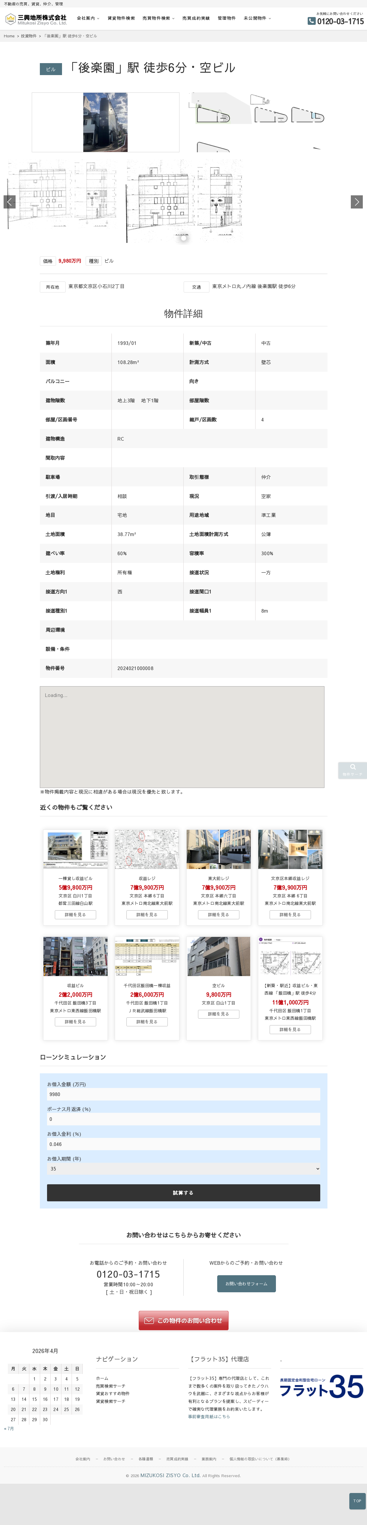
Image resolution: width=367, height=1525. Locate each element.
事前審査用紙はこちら (209, 1471)
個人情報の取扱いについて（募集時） (260, 1514)
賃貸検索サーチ (111, 1456)
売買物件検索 (156, 18)
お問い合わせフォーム (246, 1339)
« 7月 (9, 1483)
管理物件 (227, 18)
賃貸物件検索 (121, 18)
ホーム (102, 1433)
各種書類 (145, 1514)
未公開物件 (255, 18)
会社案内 (86, 18)
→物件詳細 (75, 959)
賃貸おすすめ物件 (113, 1449)
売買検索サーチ (111, 1441)
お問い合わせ (114, 1514)
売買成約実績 (196, 18)
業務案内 (209, 1514)
